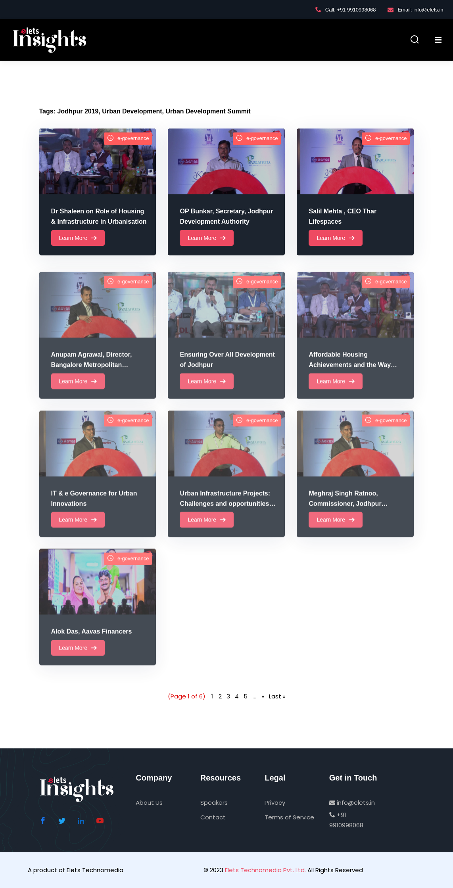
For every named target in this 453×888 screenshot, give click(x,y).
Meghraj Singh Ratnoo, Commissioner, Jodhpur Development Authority (345, 510)
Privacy (275, 802)
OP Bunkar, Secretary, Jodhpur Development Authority (226, 216)
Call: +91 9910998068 (345, 9)
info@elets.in (352, 802)
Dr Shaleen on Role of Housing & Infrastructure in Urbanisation (99, 216)
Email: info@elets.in (415, 10)
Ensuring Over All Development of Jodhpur (227, 371)
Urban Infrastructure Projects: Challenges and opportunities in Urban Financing (228, 510)
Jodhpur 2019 (77, 111)
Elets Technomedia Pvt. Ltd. (265, 870)
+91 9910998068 (346, 820)
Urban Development (132, 111)
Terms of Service (289, 817)
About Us (149, 802)
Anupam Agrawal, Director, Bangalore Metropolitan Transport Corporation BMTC (94, 372)
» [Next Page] (262, 696)
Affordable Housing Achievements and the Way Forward (350, 372)
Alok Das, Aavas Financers (91, 642)
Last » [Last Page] (277, 696)
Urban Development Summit (207, 111)
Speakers (214, 802)
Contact (213, 817)
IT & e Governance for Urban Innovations (94, 509)
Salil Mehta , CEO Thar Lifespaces (342, 216)
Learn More (78, 238)
